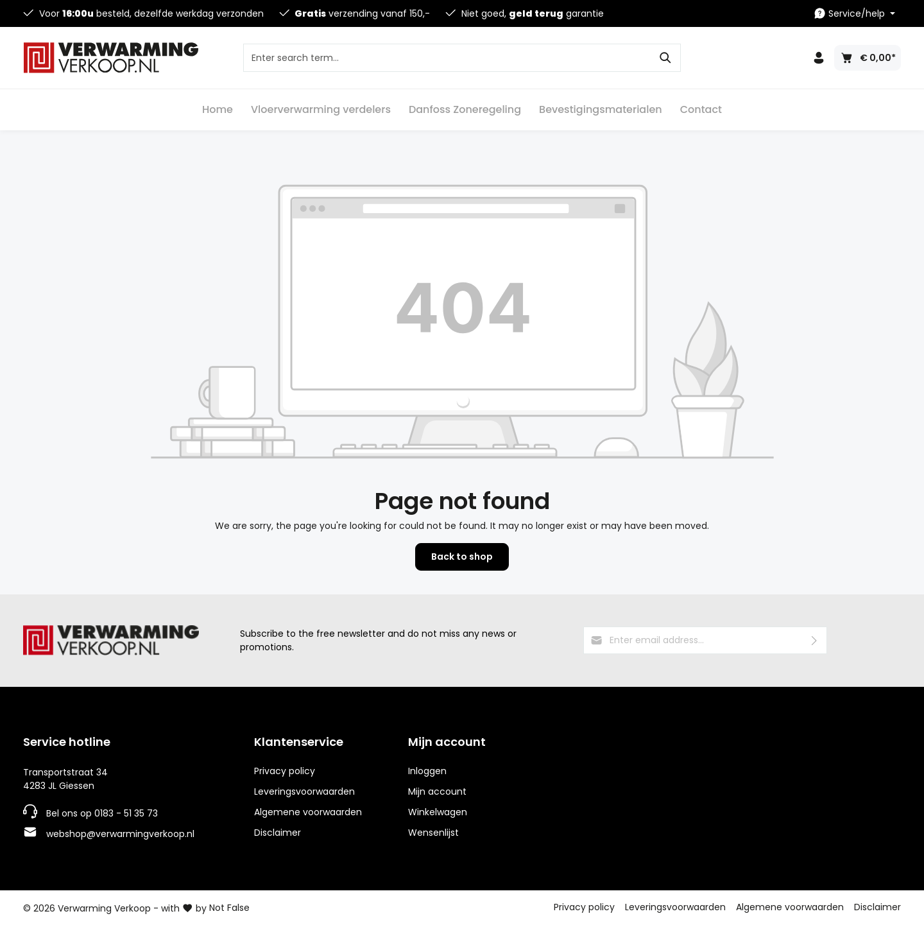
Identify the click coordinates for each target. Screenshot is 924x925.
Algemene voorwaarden (308, 812)
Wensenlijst (433, 832)
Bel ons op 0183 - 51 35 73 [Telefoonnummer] (102, 813)
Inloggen (427, 771)
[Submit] (814, 640)
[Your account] (819, 58)
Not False (229, 907)
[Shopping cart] (867, 58)
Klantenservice (298, 742)
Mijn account (447, 742)
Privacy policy (284, 771)
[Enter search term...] (447, 58)
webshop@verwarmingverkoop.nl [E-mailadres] (120, 833)
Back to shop (462, 556)
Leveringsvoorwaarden (304, 791)
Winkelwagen (437, 812)
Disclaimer (277, 832)
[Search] (666, 58)
